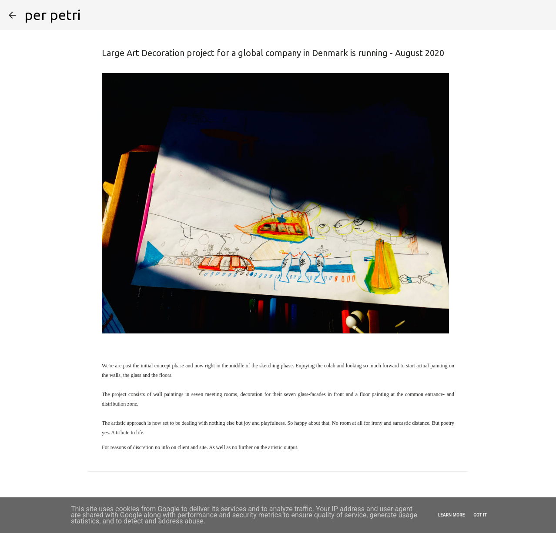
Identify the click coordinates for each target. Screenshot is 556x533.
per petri (52, 15)
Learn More (451, 515)
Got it (480, 515)
